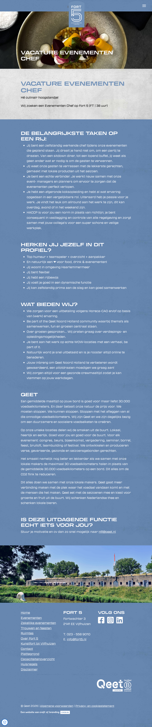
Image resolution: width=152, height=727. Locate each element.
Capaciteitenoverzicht (38, 659)
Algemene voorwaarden (56, 706)
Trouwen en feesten (36, 628)
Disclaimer (29, 669)
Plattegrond (30, 654)
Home (25, 612)
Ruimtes (27, 633)
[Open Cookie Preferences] (4, 722)
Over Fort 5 (29, 638)
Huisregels (29, 664)
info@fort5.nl (76, 639)
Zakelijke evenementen (38, 623)
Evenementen (31, 618)
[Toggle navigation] (144, 5)
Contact (27, 649)
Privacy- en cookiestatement (94, 706)
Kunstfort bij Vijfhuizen (38, 643)
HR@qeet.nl (107, 532)
